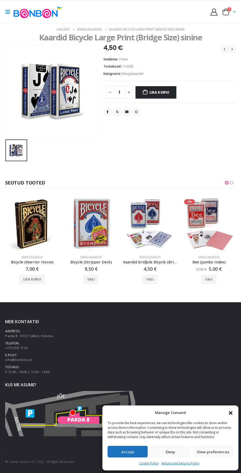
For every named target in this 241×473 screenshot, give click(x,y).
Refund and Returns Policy (180, 463)
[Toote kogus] (119, 92)
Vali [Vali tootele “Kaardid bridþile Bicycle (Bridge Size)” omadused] (150, 279)
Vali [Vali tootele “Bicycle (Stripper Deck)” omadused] (91, 279)
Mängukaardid (132, 73)
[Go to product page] (32, 224)
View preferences (213, 451)
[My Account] (214, 12)
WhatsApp (136, 112)
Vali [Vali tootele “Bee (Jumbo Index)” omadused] (209, 279)
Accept (127, 451)
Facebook (107, 112)
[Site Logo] (39, 12)
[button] (230, 412)
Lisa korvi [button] (32, 279)
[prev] (224, 49)
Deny (170, 451)
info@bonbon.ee (18, 360)
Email (127, 112)
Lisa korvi (159, 92)
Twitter (117, 112)
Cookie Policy (149, 463)
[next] (232, 49)
